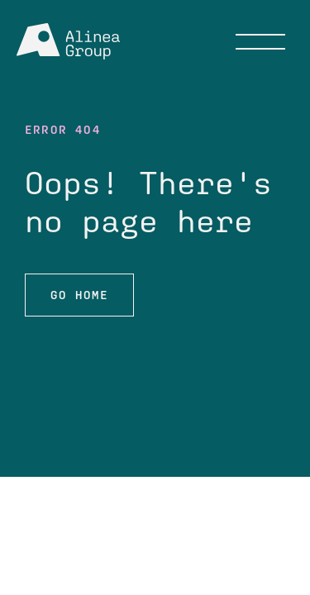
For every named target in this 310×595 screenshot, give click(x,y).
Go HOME (79, 295)
